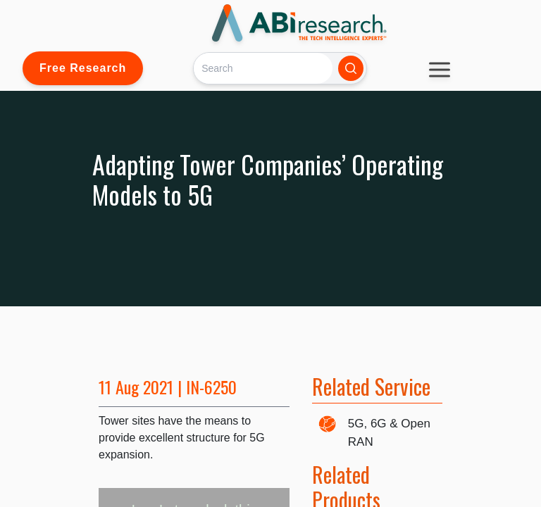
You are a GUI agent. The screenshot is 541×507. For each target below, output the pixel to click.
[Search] (263, 68)
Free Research (82, 68)
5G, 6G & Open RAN (389, 433)
